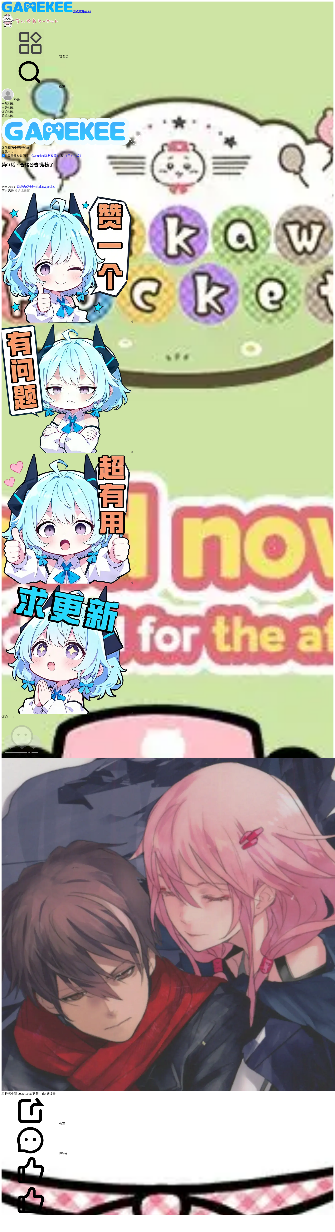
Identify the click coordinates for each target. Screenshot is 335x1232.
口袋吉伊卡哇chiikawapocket (35, 186)
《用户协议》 (73, 155)
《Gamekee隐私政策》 (45, 155)
